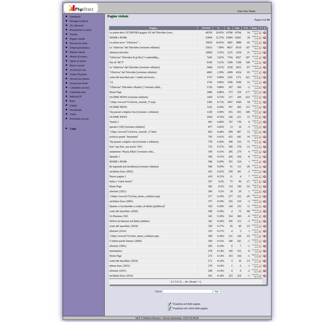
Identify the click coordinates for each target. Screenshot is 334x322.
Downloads (76, 109)
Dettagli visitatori (79, 21)
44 (186, 281)
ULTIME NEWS (118, 107)
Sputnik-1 (114, 156)
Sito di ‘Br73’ (116, 62)
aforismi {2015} (117, 270)
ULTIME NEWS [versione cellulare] (128, 97)
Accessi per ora (78, 69)
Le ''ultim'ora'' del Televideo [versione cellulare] (134, 47)
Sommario (75, 16)
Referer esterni (77, 52)
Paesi (72, 100)
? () (111, 82)
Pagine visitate (77, 38)
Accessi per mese (79, 83)
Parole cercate (77, 65)
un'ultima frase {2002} (121, 171)
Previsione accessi (79, 118)
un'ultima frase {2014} (121, 275)
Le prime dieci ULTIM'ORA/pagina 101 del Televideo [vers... (141, 32)
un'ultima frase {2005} (121, 201)
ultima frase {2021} (119, 265)
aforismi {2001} (117, 245)
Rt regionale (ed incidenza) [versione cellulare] (134, 166)
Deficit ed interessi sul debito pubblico (129, 221)
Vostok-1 (114, 121)
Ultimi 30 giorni (78, 74)
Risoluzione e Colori (80, 29)
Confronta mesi (78, 92)
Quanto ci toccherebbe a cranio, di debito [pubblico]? (137, 206)
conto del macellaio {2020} (123, 211)
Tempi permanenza (80, 47)
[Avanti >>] (194, 281)
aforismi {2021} (117, 191)
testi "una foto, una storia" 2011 (125, 146)
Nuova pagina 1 (117, 176)
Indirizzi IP (75, 96)
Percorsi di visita (78, 43)
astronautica (115, 250)
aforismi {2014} (117, 231)
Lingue (73, 105)
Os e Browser (77, 25)
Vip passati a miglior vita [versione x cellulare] (133, 111)
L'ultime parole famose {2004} (125, 240)
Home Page (115, 92)
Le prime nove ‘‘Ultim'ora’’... (124, 42)
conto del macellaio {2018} (123, 226)
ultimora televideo (118, 52)
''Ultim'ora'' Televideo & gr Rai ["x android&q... (134, 57)
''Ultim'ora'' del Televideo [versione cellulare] (133, 72)
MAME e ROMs (118, 37)
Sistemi (73, 34)
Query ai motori (78, 61)
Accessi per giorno (79, 78)
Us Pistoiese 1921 (118, 216)
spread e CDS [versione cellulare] (127, 126)
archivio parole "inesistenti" (123, 136)
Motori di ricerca (78, 56)
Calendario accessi (79, 87)
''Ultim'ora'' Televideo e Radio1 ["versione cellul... (135, 87)
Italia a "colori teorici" (121, 181)
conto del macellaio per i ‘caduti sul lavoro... (132, 77)
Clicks (73, 114)
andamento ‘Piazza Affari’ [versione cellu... (132, 151)
